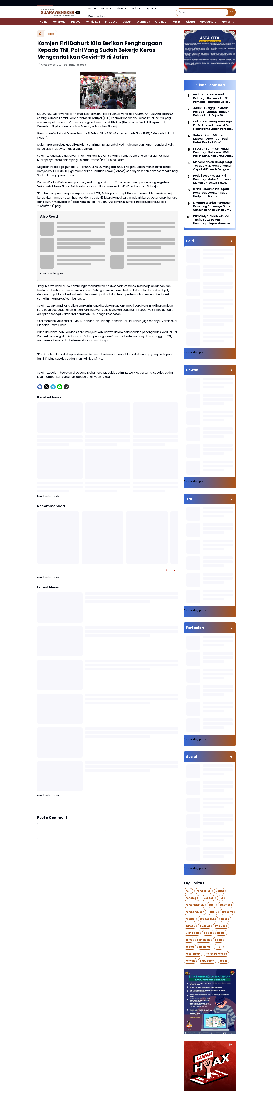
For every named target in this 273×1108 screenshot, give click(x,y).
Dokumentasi (98, 16)
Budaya (75, 21)
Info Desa (111, 21)
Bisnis (122, 8)
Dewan (127, 21)
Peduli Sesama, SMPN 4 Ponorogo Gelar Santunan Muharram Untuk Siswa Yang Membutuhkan (212, 179)
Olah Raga (143, 21)
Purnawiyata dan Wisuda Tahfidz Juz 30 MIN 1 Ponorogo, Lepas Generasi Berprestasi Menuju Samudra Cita (212, 219)
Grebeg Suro (208, 21)
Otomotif (161, 21)
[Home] (40, 33)
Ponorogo (59, 21)
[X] (46, 386)
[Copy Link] (66, 386)
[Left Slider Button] (166, 569)
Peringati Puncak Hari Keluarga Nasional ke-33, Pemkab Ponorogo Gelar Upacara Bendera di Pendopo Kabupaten (211, 98)
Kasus (176, 21)
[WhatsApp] (59, 386)
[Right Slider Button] (232, 21)
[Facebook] (39, 386)
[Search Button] (231, 12)
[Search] (202, 12)
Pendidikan (93, 21)
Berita (106, 8)
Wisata (190, 21)
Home (92, 8)
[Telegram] (53, 386)
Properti (226, 21)
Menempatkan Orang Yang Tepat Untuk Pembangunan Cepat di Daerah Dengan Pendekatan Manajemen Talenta (212, 165)
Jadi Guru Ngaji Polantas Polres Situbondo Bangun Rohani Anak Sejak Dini (211, 111)
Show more (108, 806)
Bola (136, 8)
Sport (152, 8)
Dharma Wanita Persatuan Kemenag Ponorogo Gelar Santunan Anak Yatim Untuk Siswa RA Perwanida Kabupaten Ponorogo (213, 206)
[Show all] (231, 241)
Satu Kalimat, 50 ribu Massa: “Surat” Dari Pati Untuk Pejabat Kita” (210, 138)
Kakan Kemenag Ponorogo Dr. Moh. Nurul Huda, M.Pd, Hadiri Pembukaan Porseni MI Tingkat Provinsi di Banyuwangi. (212, 125)
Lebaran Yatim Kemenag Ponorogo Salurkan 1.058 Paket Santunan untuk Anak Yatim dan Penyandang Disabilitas (212, 152)
